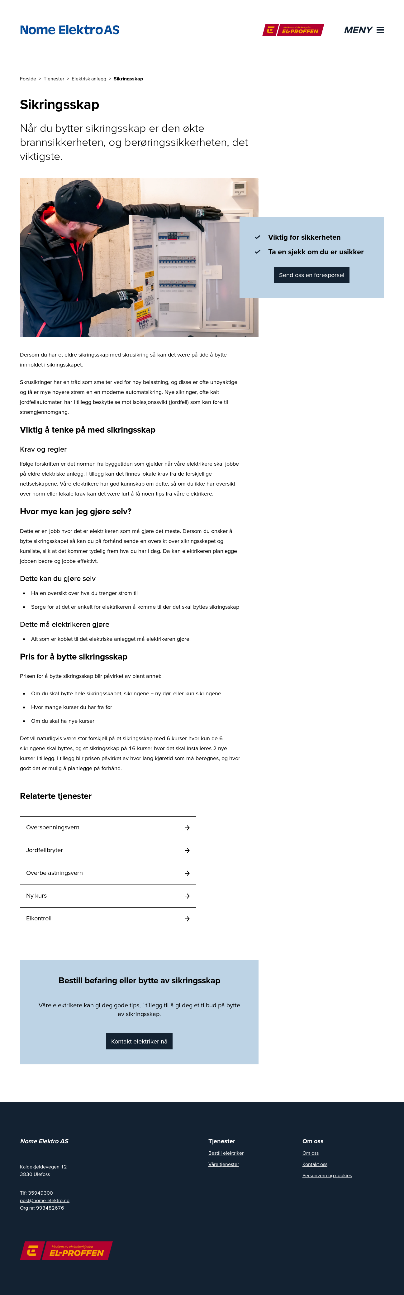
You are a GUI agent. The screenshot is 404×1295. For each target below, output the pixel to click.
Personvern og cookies (327, 1175)
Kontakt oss (314, 1164)
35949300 (40, 1193)
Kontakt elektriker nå (139, 1041)
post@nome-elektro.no (44, 1200)
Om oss (310, 1153)
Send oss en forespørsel (312, 274)
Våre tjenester (223, 1164)
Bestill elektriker (226, 1153)
